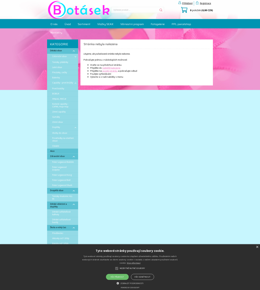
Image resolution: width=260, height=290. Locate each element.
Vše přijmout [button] (117, 277)
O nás (54, 24)
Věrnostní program (132, 24)
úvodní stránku (110, 70)
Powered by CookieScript (130, 288)
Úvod (68, 24)
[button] (130, 283)
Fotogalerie (158, 24)
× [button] (257, 247)
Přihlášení (187, 3)
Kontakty (56, 33)
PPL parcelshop (181, 24)
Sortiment (84, 24)
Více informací (133, 263)
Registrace (205, 3)
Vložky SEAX (105, 24)
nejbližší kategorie (111, 67)
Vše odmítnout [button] (142, 277)
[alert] (130, 267)
